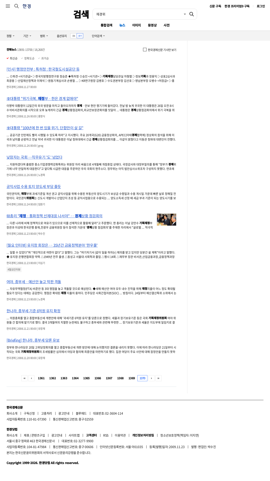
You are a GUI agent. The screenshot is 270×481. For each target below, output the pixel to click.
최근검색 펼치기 (181, 14)
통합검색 (106, 25)
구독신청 (29, 413)
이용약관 (120, 435)
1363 (64, 378)
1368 (120, 378)
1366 (97, 378)
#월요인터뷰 (14, 269)
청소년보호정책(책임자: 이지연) (179, 435)
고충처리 (46, 413)
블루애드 (81, 413)
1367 (109, 378)
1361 (41, 378)
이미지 (136, 25)
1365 (86, 378)
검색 (81, 14)
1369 (131, 378)
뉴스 (122, 25)
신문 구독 (215, 6)
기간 (25, 36)
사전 (166, 25)
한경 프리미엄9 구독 (236, 6)
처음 (24, 378)
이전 (31, 378)
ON (73, 35)
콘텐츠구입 (38, 435)
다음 (151, 378)
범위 (42, 36)
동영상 (152, 25)
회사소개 (12, 413)
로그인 (261, 6)
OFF (80, 35)
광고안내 (63, 413)
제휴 (26, 435)
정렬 (9, 36)
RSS (105, 435)
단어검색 (97, 36)
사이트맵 (74, 435)
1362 (52, 378)
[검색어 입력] (139, 14)
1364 (75, 378)
